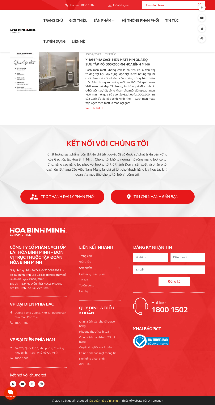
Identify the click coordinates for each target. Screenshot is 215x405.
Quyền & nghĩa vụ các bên (95, 347)
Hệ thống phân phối (140, 20)
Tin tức (171, 20)
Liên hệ (78, 41)
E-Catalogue (118, 5)
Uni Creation (155, 400)
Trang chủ (53, 20)
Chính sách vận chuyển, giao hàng (97, 324)
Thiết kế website (132, 400)
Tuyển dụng (54, 41)
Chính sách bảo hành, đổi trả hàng (97, 340)
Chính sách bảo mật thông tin (98, 353)
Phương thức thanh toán (94, 331)
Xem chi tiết (94, 108)
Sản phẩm (102, 20)
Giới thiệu (78, 20)
